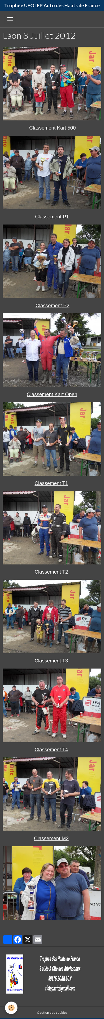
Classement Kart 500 (52, 128)
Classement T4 (51, 749)
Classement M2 (51, 838)
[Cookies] (11, 1008)
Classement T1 (51, 483)
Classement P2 (52, 305)
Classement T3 (51, 661)
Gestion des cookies (52, 1012)
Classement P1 (52, 217)
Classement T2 (51, 572)
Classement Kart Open (52, 394)
